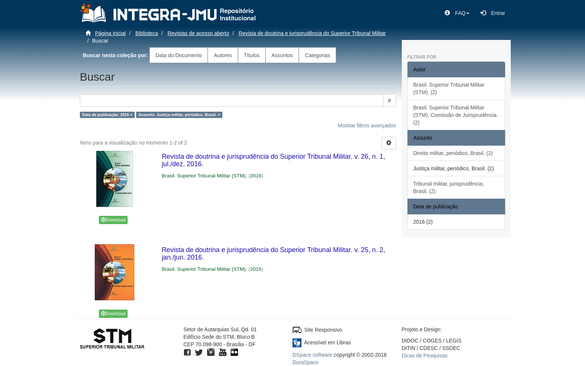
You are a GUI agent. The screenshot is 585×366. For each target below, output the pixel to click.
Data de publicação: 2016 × (107, 114)
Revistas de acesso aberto (198, 33)
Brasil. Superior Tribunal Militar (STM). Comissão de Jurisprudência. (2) (455, 115)
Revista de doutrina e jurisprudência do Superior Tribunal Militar (312, 33)
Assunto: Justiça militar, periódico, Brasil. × (179, 114)
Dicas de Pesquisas (425, 356)
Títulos (252, 55)
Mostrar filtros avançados (367, 125)
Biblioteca (146, 33)
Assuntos (282, 55)
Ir (389, 100)
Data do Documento (179, 55)
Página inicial (110, 33)
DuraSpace (305, 362)
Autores (223, 55)
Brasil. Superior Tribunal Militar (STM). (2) (449, 88)
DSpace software (312, 355)
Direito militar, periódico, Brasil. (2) (453, 153)
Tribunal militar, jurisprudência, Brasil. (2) (448, 187)
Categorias (317, 55)
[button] (457, 13)
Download (113, 220)
